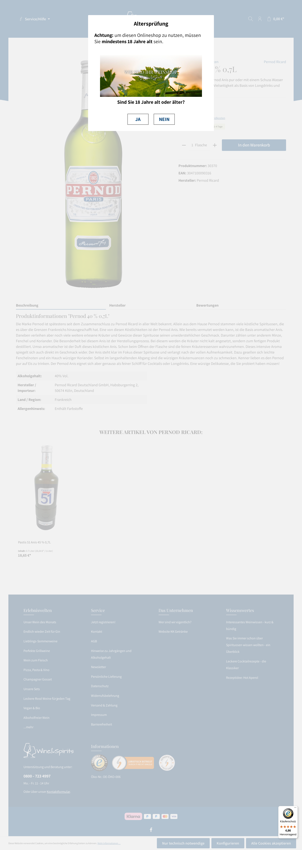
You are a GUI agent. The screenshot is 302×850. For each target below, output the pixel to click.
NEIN (164, 119)
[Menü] (295, 808)
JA (138, 119)
